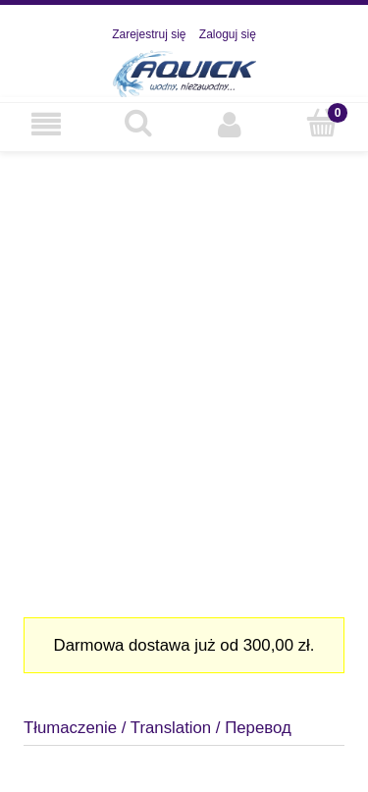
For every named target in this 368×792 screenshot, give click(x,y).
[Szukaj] (138, 123)
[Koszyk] (322, 123)
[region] (184, 377)
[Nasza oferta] (46, 124)
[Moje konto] (230, 124)
